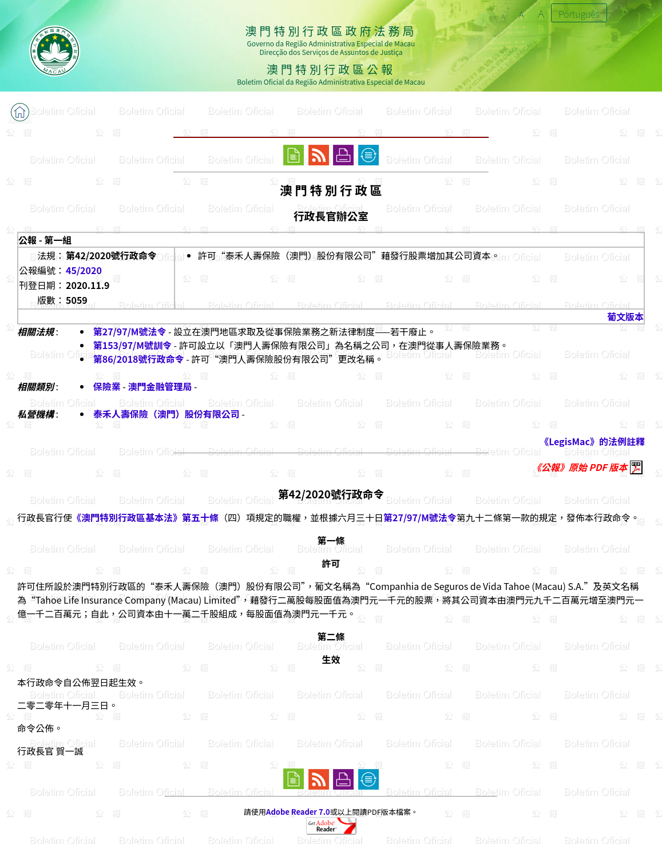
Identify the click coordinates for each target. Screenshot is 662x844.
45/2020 (84, 270)
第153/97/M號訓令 (132, 345)
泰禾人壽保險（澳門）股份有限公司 (166, 414)
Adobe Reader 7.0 (298, 811)
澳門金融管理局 (160, 386)
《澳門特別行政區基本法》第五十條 (145, 517)
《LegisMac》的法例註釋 (592, 441)
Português (579, 14)
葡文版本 (625, 316)
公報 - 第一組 (45, 240)
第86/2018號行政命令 (138, 359)
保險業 (107, 386)
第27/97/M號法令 (130, 331)
